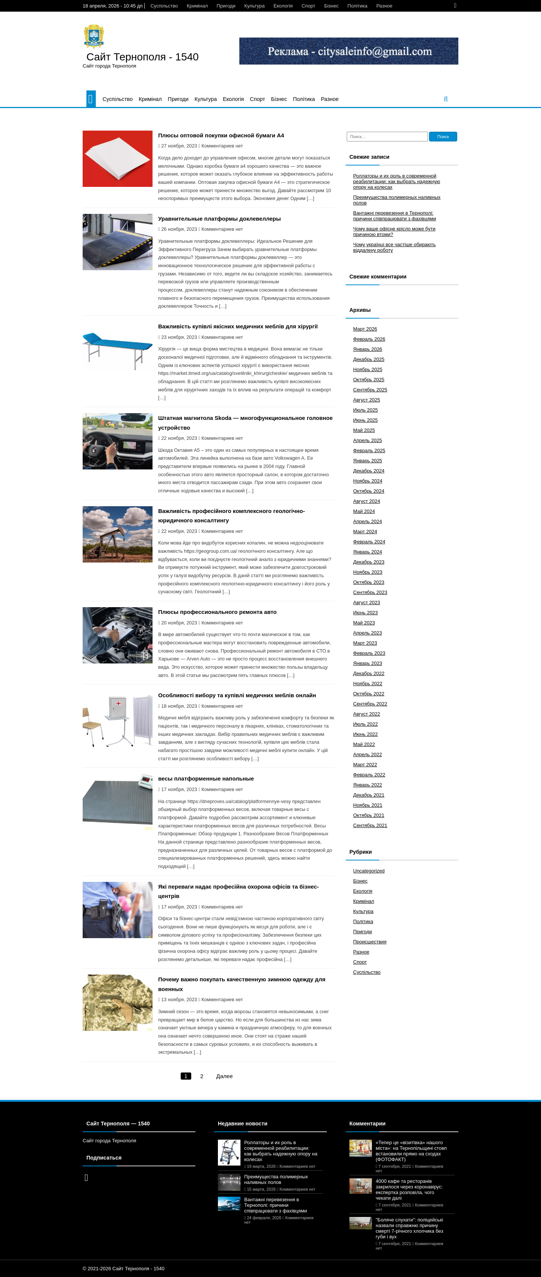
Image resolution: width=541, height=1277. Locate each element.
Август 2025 (366, 400)
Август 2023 (366, 602)
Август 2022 (366, 714)
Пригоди (226, 6)
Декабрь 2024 (368, 471)
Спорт (309, 6)
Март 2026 (365, 329)
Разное (384, 6)
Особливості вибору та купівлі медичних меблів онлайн (237, 695)
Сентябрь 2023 (370, 592)
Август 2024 (366, 501)
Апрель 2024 (367, 521)
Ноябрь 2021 (367, 805)
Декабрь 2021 (368, 795)
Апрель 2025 (367, 440)
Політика (357, 6)
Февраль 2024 (369, 541)
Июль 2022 (365, 724)
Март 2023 (365, 643)
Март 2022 (365, 764)
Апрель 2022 (367, 754)
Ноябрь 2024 (367, 481)
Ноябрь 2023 (367, 572)
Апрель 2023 (367, 633)
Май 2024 (364, 511)
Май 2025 (364, 430)
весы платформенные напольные (206, 778)
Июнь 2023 (365, 612)
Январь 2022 (367, 785)
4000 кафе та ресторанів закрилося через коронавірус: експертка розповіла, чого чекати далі (409, 1189)
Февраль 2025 (369, 450)
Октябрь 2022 (368, 693)
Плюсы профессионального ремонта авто (217, 612)
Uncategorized (369, 871)
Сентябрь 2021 (370, 825)
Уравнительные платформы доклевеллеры (219, 218)
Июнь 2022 (365, 734)
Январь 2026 (367, 349)
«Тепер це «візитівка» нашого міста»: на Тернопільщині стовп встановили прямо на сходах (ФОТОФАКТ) (411, 1151)
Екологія (283, 6)
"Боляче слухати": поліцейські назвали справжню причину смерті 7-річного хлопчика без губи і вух (409, 1228)
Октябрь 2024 (368, 491)
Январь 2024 (367, 552)
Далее (224, 1076)
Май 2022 (364, 744)
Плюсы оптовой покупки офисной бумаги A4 (221, 135)
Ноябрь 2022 (367, 683)
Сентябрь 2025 (370, 390)
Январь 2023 (367, 663)
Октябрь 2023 (368, 582)
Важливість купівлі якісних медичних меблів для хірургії (238, 326)
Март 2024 (365, 531)
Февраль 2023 (369, 653)
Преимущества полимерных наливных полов (276, 1179)
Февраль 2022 (369, 775)
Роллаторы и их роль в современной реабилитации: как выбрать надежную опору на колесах (396, 181)
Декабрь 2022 (368, 673)
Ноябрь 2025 (367, 369)
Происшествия (370, 942)
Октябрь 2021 (368, 815)
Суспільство (164, 6)
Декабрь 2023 (368, 562)
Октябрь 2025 (368, 379)
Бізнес (331, 6)
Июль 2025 (365, 410)
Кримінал (197, 6)
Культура (254, 6)
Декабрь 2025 (368, 359)
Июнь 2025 (365, 420)
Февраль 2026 (369, 339)
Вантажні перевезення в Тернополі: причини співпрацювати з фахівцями (394, 215)
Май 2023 (364, 623)
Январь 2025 (367, 460)
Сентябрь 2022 (370, 704)
